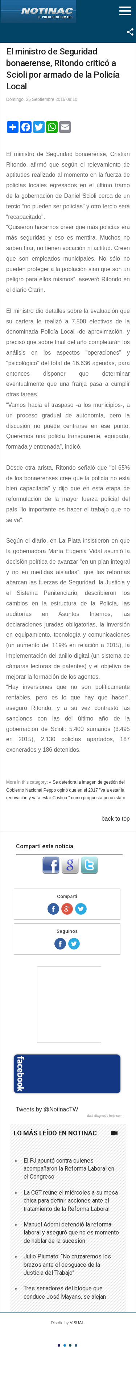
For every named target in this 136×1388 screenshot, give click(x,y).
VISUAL (77, 1322)
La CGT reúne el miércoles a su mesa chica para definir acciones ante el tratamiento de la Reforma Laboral (71, 1200)
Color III (70, 1345)
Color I (59, 1345)
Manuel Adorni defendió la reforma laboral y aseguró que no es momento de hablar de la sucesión (71, 1232)
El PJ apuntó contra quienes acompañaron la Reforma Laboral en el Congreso (69, 1168)
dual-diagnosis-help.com (105, 1116)
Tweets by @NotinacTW (47, 1109)
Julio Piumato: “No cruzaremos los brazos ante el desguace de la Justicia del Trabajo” (67, 1264)
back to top (116, 819)
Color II (64, 1345)
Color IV (76, 1345)
